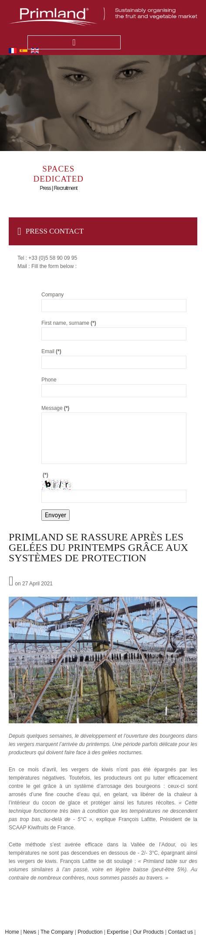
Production (90, 932)
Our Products (148, 932)
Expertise (117, 932)
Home (12, 932)
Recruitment (66, 188)
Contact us (180, 932)
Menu (74, 42)
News (29, 932)
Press (45, 188)
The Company (57, 932)
